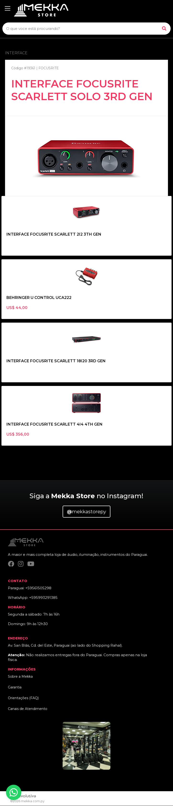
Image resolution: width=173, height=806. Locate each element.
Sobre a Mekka (20, 677)
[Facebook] (11, 564)
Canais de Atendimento (27, 709)
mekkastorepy (86, 511)
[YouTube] (30, 564)
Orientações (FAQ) (23, 698)
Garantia (15, 687)
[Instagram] (20, 564)
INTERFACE (16, 53)
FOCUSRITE (48, 68)
